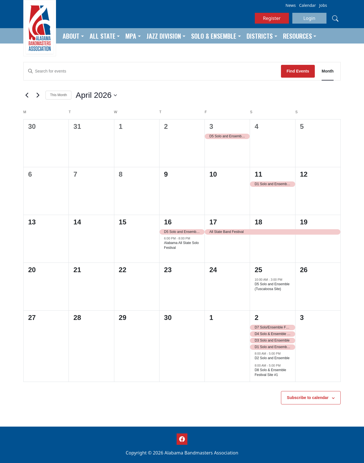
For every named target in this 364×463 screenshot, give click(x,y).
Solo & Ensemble (213, 35)
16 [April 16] (168, 222)
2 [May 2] (256, 317)
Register (272, 18)
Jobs (323, 5)
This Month (58, 95)
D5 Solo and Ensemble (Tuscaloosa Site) (272, 286)
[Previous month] (26, 95)
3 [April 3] (211, 126)
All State (102, 35)
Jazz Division (163, 35)
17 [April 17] (213, 222)
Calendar (307, 5)
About (71, 35)
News (291, 5)
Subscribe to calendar (307, 397)
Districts (260, 35)
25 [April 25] (258, 270)
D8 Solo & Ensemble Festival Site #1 (270, 372)
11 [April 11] (258, 174)
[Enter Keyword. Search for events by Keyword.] (152, 71)
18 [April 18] (258, 222)
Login (309, 18)
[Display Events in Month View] (328, 71)
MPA (130, 35)
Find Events (298, 71)
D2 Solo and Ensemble (272, 358)
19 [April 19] (304, 222)
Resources (297, 35)
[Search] (335, 18)
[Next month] (37, 95)
